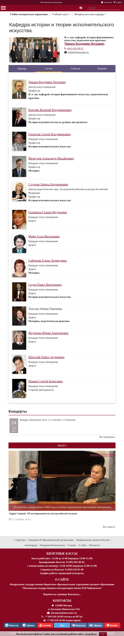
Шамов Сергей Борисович (45, 381)
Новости (78, 625)
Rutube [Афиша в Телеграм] (112, 625)
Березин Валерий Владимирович (49, 110)
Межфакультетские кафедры (89, 14)
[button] (17, 488)
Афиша (95, 625)
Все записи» (109, 526)
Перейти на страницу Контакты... (62, 594)
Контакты (94, 545)
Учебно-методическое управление (29, 14)
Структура (20, 540)
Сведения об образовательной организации (51, 540)
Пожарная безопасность (52, 545)
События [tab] (75, 68)
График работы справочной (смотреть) (62, 573)
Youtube (45, 625)
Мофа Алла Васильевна (44, 236)
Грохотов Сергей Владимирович (49, 134)
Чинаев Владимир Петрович (47, 82)
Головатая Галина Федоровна (47, 212)
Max (62, 625)
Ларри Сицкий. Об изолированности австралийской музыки (43, 513)
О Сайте (62, 579)
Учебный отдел (60, 14)
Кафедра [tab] (21, 68)
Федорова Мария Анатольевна (48, 333)
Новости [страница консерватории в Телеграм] (11, 625)
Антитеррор (30, 545)
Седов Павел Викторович (45, 284)
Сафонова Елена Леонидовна (47, 260)
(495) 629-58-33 (73, 48)
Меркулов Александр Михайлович (51, 158)
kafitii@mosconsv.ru (78, 52)
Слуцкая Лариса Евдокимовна (48, 184)
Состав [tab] (48, 68)
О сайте (82, 545)
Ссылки (72, 545)
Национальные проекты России (93, 540)
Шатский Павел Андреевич (46, 357)
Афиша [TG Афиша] (29, 625)
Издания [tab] (102, 68)
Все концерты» (107, 437)
